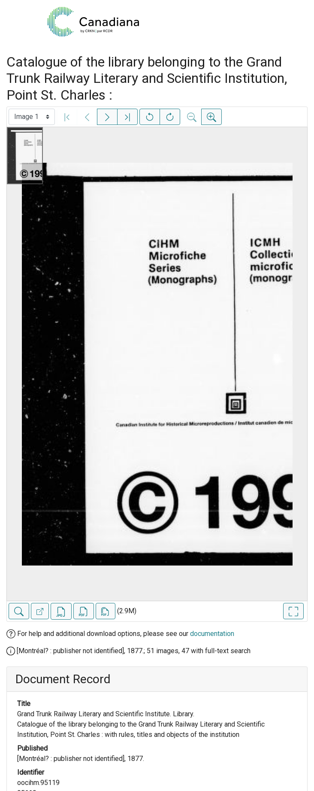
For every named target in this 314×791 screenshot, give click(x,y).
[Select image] (32, 117)
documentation (212, 634)
